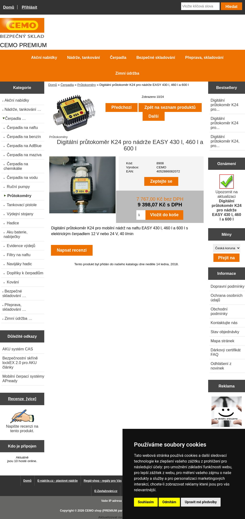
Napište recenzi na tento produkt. (22, 421)
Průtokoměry (86, 85)
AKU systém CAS (17, 349)
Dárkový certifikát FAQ (225, 352)
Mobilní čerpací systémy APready (23, 378)
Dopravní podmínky (227, 286)
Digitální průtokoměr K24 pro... (224, 104)
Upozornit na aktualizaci (227, 197)
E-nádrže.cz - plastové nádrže (58, 480)
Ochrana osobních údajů (226, 297)
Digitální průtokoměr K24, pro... (225, 141)
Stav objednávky (225, 332)
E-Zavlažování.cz (105, 491)
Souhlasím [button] (146, 502)
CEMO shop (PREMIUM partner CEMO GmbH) (116, 510)
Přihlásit (29, 7)
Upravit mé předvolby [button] (201, 502)
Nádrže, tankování (83, 57)
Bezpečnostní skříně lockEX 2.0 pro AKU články (20, 362)
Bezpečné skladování (155, 57)
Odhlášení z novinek (221, 365)
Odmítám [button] (169, 502)
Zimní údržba (127, 73)
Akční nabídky (44, 57)
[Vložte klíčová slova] (200, 6)
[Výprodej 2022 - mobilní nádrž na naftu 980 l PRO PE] (227, 412)
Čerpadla (67, 85)
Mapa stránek (222, 341)
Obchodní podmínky (219, 311)
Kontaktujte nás (224, 322)
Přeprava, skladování (204, 57)
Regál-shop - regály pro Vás (103, 480)
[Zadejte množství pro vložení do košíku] (140, 215)
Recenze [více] (22, 399)
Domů (8, 7)
